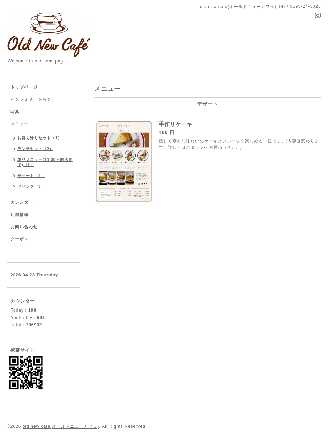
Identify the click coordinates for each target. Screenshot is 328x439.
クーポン (19, 239)
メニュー (19, 123)
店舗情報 (19, 214)
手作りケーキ (175, 124)
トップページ (24, 87)
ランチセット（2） (35, 149)
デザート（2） (31, 175)
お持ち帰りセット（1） (39, 138)
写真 (15, 111)
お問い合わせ (24, 226)
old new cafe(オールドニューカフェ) (61, 426)
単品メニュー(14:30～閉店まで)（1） (45, 162)
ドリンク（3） (31, 186)
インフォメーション (30, 99)
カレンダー (21, 202)
